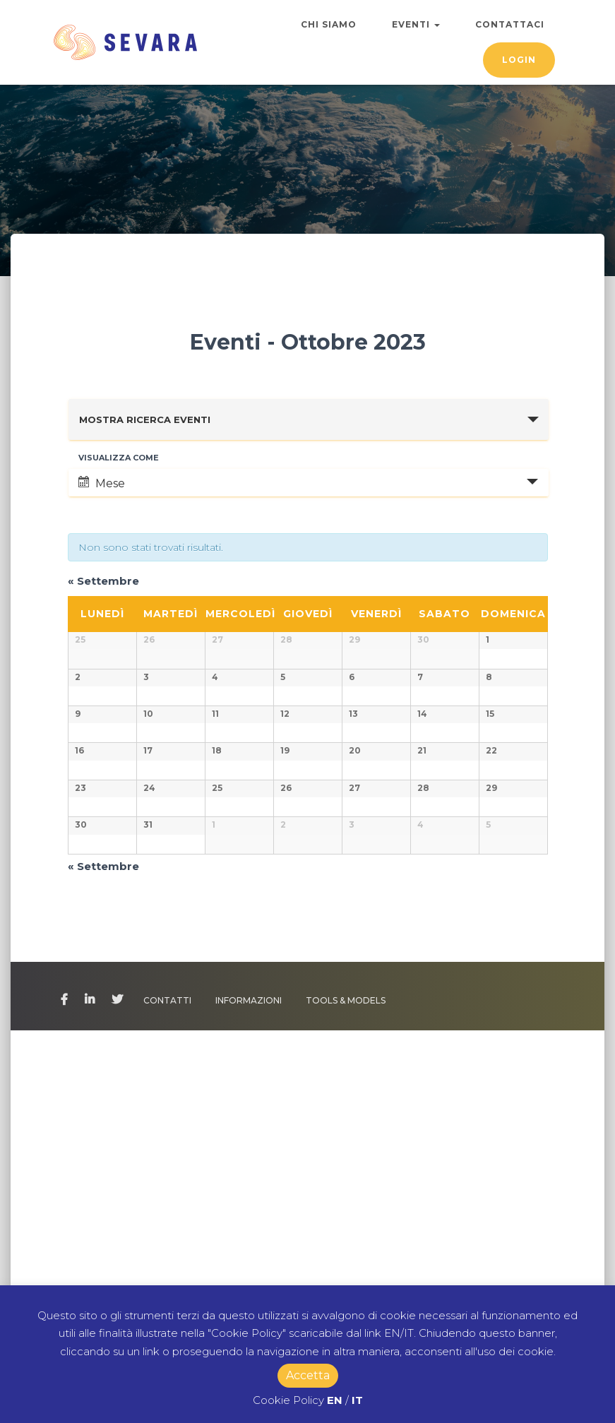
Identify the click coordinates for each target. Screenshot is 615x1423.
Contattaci (509, 24)
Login (519, 59)
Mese (101, 483)
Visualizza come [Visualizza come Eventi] (118, 458)
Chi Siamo (329, 24)
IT (357, 1400)
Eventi (416, 24)
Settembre (103, 581)
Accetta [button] (308, 1375)
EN (334, 1400)
